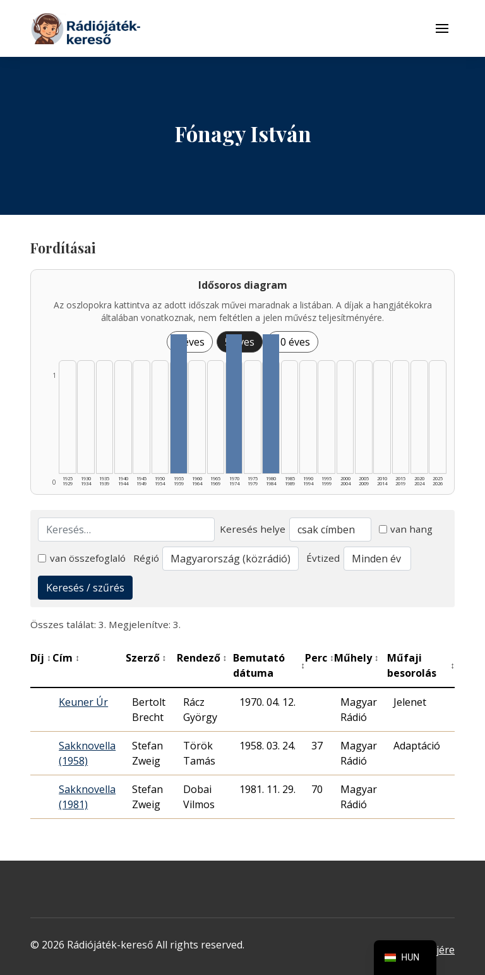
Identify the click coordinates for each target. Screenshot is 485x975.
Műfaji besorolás (421, 665)
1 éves (190, 342)
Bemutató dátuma (269, 665)
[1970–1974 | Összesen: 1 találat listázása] (234, 403)
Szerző (146, 658)
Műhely (356, 658)
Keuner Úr (83, 702)
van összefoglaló (82, 558)
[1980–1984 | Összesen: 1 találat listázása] (271, 403)
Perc (319, 658)
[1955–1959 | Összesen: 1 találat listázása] (179, 403)
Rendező (202, 658)
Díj (40, 658)
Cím (66, 658)
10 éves (292, 342)
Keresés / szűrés (85, 588)
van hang (406, 529)
